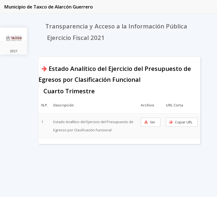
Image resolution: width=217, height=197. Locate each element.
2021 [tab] (13, 51)
